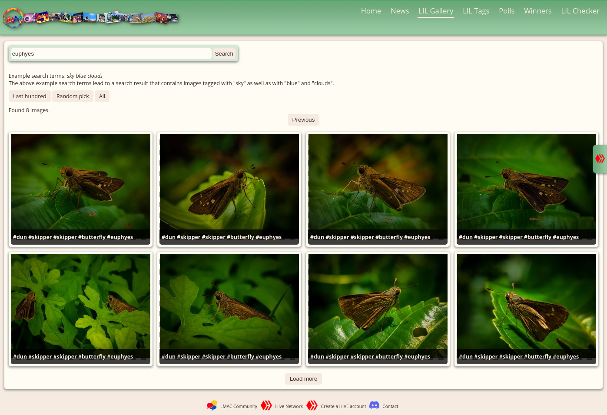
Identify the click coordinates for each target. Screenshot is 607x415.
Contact (390, 406)
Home (371, 11)
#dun (20, 237)
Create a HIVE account (343, 406)
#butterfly (92, 237)
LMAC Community (238, 406)
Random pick (72, 96)
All (102, 96)
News (400, 11)
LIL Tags (476, 11)
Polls (506, 11)
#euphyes (120, 237)
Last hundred (29, 96)
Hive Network (289, 406)
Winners (538, 11)
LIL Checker (580, 11)
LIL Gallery (435, 11)
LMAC (94, 18)
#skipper (40, 237)
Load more (304, 378)
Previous (303, 119)
